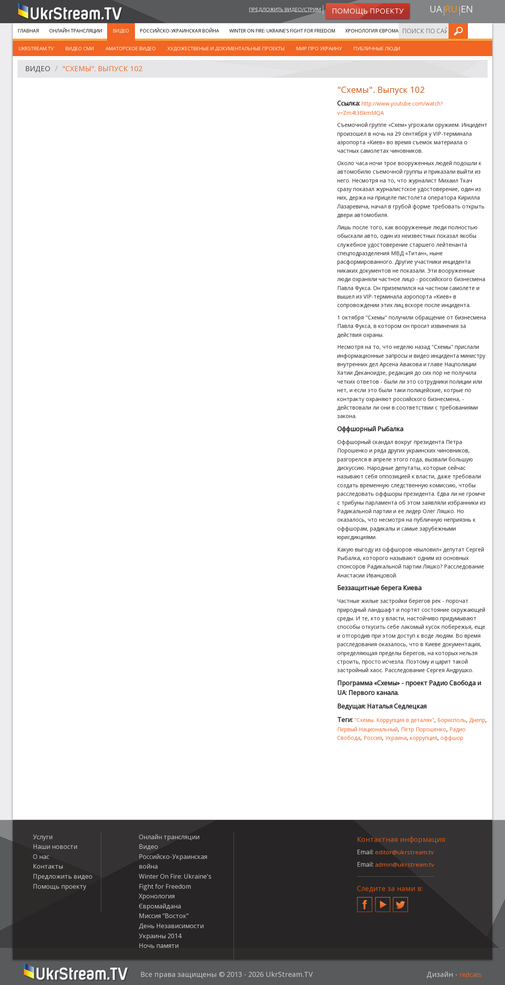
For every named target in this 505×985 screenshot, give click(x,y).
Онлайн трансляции (75, 30)
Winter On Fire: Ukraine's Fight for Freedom (282, 30)
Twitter (400, 901)
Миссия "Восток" (164, 916)
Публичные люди (376, 48)
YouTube (383, 901)
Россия (372, 737)
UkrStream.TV (36, 48)
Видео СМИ (79, 48)
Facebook (364, 901)
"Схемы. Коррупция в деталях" (394, 720)
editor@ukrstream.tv (405, 852)
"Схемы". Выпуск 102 (105, 69)
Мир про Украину (319, 48)
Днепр (477, 720)
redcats (468, 974)
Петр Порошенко (423, 729)
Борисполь (451, 720)
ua (434, 10)
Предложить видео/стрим (278, 10)
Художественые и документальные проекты (226, 48)
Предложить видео (62, 876)
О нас (41, 856)
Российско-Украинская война (179, 30)
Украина (396, 737)
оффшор (451, 737)
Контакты (48, 866)
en (469, 10)
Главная (28, 30)
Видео (121, 30)
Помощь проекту (59, 886)
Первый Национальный (367, 729)
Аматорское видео (131, 48)
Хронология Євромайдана (380, 30)
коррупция (423, 737)
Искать (484, 31)
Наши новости (55, 846)
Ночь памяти (159, 945)
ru (451, 10)
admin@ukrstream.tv (405, 864)
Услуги (434, 30)
